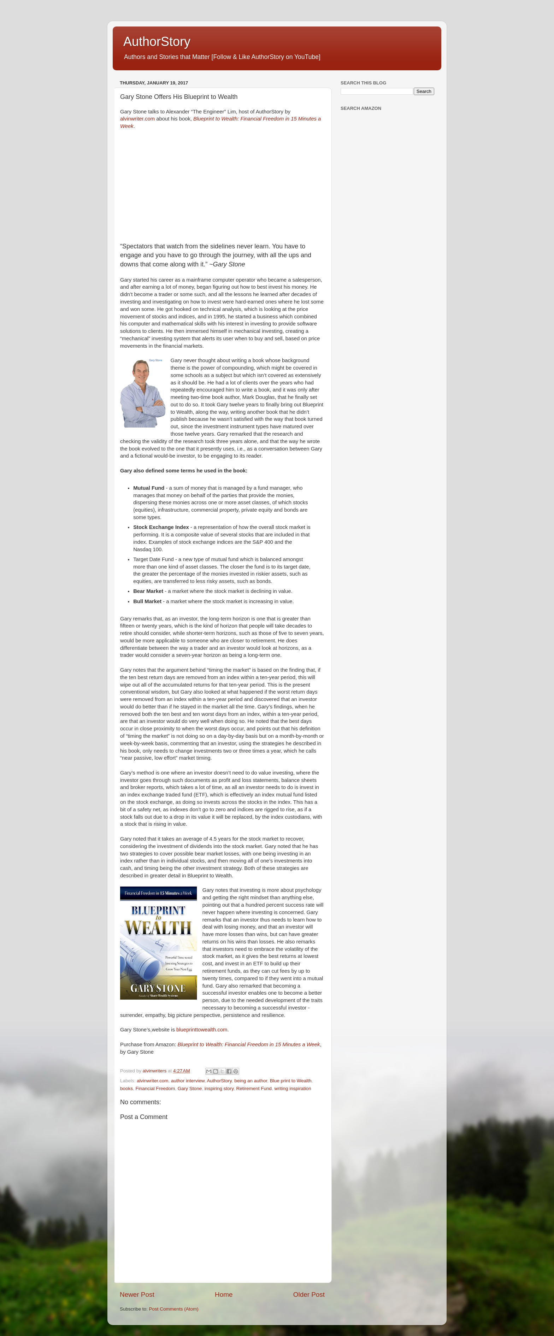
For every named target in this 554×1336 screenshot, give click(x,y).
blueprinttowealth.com (201, 1029)
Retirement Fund (254, 1088)
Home (223, 1294)
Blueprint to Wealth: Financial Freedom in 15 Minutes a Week (249, 1044)
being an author (250, 1080)
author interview (188, 1080)
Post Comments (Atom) (174, 1309)
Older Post (309, 1294)
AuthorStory (156, 41)
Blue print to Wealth (291, 1080)
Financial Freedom (155, 1088)
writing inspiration (293, 1088)
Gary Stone (190, 1088)
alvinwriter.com (137, 119)
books (126, 1088)
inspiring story (219, 1088)
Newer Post (137, 1294)
